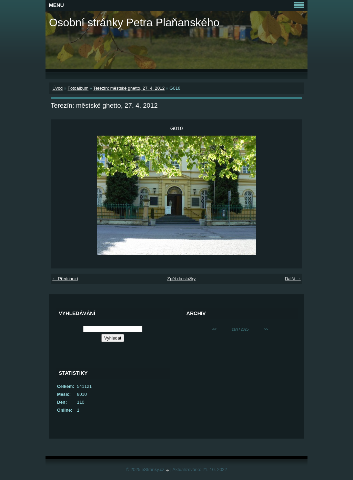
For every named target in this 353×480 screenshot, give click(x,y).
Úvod (57, 88)
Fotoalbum (78, 88)
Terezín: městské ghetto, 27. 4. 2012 (129, 88)
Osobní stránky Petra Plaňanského (134, 22)
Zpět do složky (181, 278)
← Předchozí (65, 278)
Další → (293, 278)
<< (214, 329)
